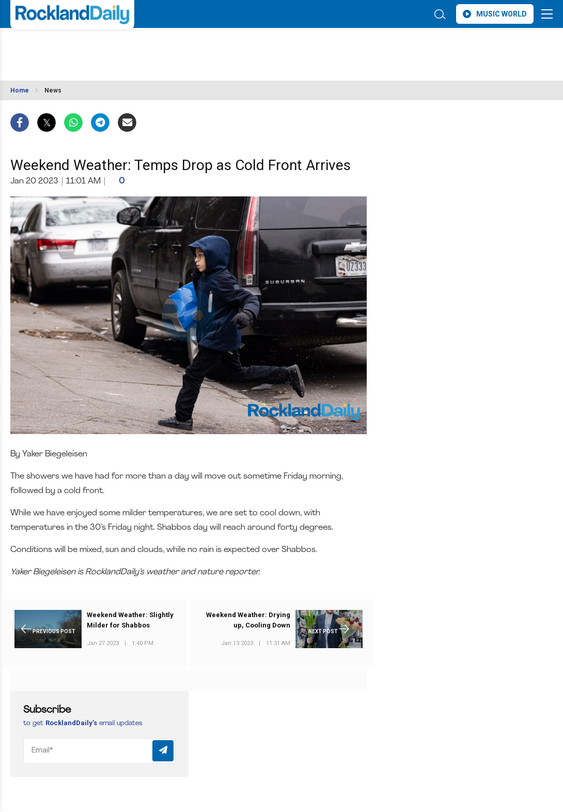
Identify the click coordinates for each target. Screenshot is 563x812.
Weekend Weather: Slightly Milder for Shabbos (130, 620)
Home (19, 90)
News (52, 90)
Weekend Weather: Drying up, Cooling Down (248, 620)
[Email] (99, 751)
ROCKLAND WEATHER (102, 48)
